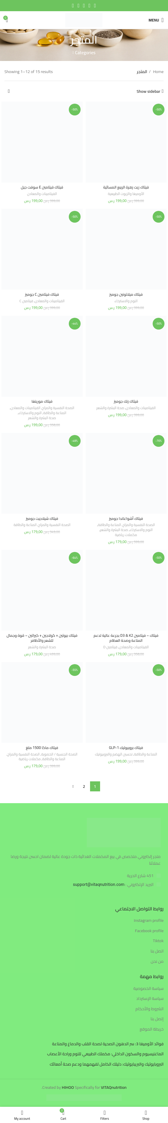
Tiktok (158, 941)
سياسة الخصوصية (148, 989)
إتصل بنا (157, 1019)
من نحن (157, 962)
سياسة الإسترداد (150, 999)
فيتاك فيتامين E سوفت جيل (42, 187)
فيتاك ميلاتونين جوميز (126, 294)
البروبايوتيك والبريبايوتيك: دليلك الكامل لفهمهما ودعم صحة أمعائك (107, 1064)
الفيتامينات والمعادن (42, 193)
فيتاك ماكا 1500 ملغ (42, 747)
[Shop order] (8, 91)
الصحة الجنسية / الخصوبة (59, 754)
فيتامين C (26, 301)
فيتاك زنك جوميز (126, 401)
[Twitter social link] (89, 5)
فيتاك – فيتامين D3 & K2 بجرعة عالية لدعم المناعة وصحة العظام (126, 638)
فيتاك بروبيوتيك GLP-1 (126, 747)
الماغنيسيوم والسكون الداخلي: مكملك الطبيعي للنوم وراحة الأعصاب (105, 1054)
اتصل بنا (157, 951)
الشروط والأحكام (150, 1009)
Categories (85, 52)
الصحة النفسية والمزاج (58, 408)
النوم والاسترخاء (126, 301)
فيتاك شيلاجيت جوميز (42, 518)
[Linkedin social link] (78, 5)
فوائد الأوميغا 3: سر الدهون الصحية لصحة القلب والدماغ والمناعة (108, 1044)
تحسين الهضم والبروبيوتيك (114, 754)
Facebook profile (149, 931)
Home (158, 71)
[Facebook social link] (95, 5)
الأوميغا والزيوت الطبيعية (126, 193)
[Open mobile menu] (156, 20)
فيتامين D (110, 647)
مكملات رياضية (126, 534)
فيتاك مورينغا (42, 401)
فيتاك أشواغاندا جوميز (126, 518)
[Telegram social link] (73, 5)
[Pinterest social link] (84, 5)
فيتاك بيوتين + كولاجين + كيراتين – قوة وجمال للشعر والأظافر (41, 638)
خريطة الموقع (152, 1029)
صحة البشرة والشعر (110, 408)
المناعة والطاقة (54, 413)
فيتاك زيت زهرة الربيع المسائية (126, 187)
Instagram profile (149, 921)
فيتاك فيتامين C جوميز (42, 294)
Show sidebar (148, 91)
